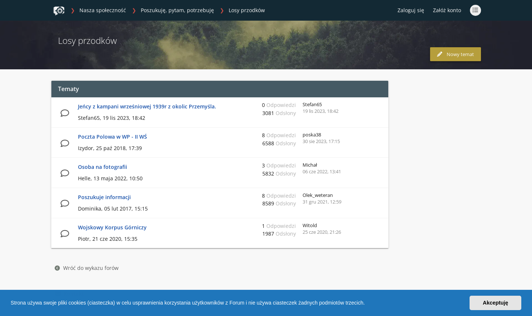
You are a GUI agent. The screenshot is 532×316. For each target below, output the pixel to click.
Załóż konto (447, 10)
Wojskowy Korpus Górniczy (112, 227)
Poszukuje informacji (104, 197)
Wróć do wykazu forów (87, 267)
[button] (367, 304)
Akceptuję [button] (495, 303)
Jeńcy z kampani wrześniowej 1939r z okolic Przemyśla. (147, 106)
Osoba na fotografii (102, 166)
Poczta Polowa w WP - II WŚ (112, 136)
